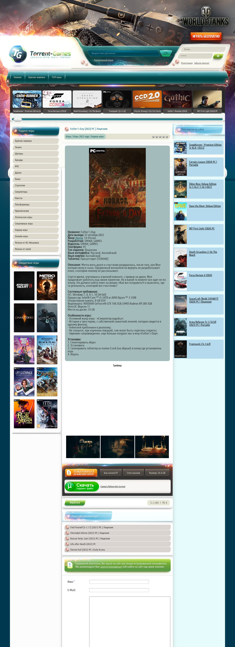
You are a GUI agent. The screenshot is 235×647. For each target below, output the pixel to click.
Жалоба (81, 474)
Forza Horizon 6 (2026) (200, 275)
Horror (79, 238)
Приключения (22, 210)
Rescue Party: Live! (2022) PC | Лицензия (90, 538)
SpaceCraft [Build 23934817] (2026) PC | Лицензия (203, 300)
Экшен (18, 147)
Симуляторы (21, 191)
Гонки (17, 179)
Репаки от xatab (23, 249)
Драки (18, 172)
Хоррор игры (21, 229)
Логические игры (23, 217)
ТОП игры (57, 77)
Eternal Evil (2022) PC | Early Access (87, 549)
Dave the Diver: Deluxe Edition (205, 206)
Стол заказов (133, 472)
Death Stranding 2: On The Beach (203, 253)
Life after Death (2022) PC (83, 544)
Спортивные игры (24, 223)
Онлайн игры (21, 236)
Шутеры (19, 153)
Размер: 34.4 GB (157, 472)
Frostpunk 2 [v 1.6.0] (200, 344)
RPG (17, 166)
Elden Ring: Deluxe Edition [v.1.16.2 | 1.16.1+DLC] (202, 185)
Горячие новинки (36, 77)
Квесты (19, 198)
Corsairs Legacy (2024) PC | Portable (203, 163)
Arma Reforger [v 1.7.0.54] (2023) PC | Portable (202, 323)
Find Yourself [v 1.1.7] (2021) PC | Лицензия (91, 527)
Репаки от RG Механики (27, 242)
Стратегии (20, 185)
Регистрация (187, 63)
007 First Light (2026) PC (202, 228)
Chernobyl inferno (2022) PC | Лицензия (89, 532)
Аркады (19, 159)
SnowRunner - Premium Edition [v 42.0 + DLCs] (205, 146)
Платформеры (22, 204)
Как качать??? (111, 472)
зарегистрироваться (111, 566)
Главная (18, 77)
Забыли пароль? (201, 63)
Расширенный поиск (103, 60)
